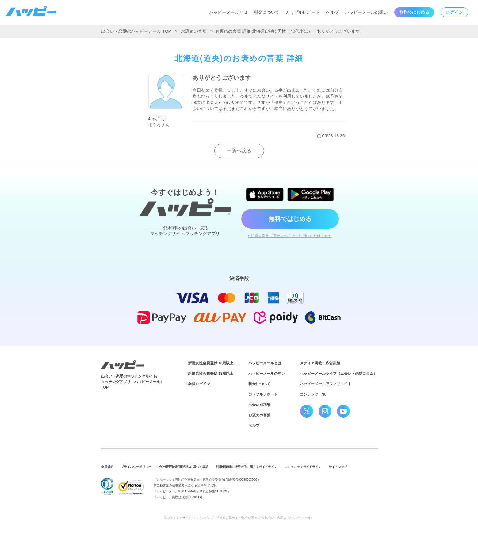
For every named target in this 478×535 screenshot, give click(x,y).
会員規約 (107, 467)
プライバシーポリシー (136, 467)
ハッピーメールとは (228, 12)
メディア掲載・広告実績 (320, 363)
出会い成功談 (259, 405)
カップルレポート (302, 12)
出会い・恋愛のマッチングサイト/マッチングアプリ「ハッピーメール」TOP (132, 381)
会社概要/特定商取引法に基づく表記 (184, 467)
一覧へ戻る (239, 150)
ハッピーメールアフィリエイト (325, 384)
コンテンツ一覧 (313, 394)
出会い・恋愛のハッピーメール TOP (136, 31)
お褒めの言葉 (194, 31)
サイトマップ (338, 467)
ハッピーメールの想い (366, 12)
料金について (267, 12)
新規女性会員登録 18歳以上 (211, 363)
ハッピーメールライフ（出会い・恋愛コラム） (338, 373)
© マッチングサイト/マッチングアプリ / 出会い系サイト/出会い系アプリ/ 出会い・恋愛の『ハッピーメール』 (239, 517)
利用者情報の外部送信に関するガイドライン (246, 467)
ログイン (454, 12)
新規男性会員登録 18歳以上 (211, 373)
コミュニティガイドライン (303, 467)
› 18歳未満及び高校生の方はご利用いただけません (290, 236)
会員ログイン (199, 384)
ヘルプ (332, 12)
